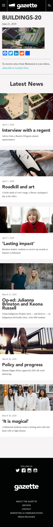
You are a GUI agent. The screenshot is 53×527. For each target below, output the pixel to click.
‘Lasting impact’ (18, 243)
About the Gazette (26, 501)
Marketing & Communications (26, 513)
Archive (26, 505)
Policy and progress (22, 365)
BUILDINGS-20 (21, 17)
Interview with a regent (26, 130)
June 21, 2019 (9, 24)
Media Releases (26, 517)
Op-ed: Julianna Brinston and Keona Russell (22, 304)
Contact (26, 509)
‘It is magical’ (15, 421)
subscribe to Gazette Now (15, 68)
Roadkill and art (18, 187)
